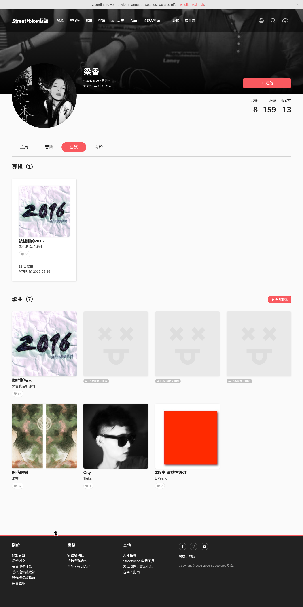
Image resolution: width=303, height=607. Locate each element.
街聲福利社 (75, 555)
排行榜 (75, 20)
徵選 (101, 20)
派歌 (175, 20)
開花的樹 (20, 474)
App (134, 20)
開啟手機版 (187, 556)
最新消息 (18, 561)
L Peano (161, 480)
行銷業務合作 (77, 561)
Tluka (87, 480)
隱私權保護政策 (23, 572)
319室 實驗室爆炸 (171, 474)
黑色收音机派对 (30, 247)
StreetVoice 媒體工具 (139, 561)
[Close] (298, 4)
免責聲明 (18, 583)
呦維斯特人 (22, 380)
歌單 (89, 20)
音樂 (49, 147)
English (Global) (192, 4)
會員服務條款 (22, 566)
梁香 (15, 480)
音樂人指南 (151, 20)
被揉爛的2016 (31, 241)
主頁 (24, 147)
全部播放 (280, 300)
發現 (60, 20)
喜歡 (74, 147)
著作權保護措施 (23, 578)
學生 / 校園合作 (78, 566)
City (87, 474)
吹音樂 (190, 20)
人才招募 (129, 555)
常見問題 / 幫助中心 (138, 566)
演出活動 (118, 20)
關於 (99, 147)
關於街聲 (18, 555)
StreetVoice (30, 20)
